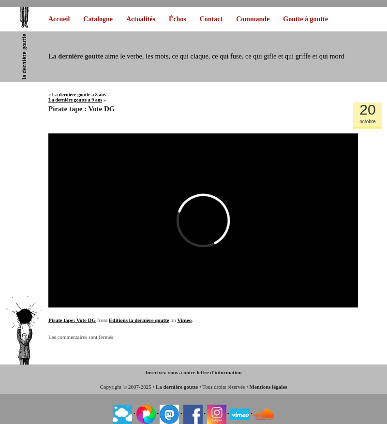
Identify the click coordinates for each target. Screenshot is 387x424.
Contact (211, 19)
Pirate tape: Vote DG (72, 320)
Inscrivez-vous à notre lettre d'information (193, 372)
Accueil (59, 19)
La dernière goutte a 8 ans (79, 94)
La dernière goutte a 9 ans (75, 99)
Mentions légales (268, 387)
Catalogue (98, 19)
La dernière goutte (177, 387)
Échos (177, 19)
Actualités (140, 19)
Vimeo (184, 320)
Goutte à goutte (305, 19)
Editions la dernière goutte (139, 320)
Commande (252, 19)
